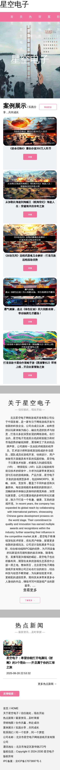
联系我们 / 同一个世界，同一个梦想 (23, 732)
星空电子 (14, 4)
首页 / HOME (10, 708)
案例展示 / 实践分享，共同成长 (21, 727)
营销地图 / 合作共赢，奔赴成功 (21, 722)
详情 (30, 157)
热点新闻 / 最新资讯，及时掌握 (21, 718)
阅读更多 (48, 107)
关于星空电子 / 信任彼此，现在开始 (23, 713)
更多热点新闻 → (47, 684)
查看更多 (30, 590)
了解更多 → (30, 600)
